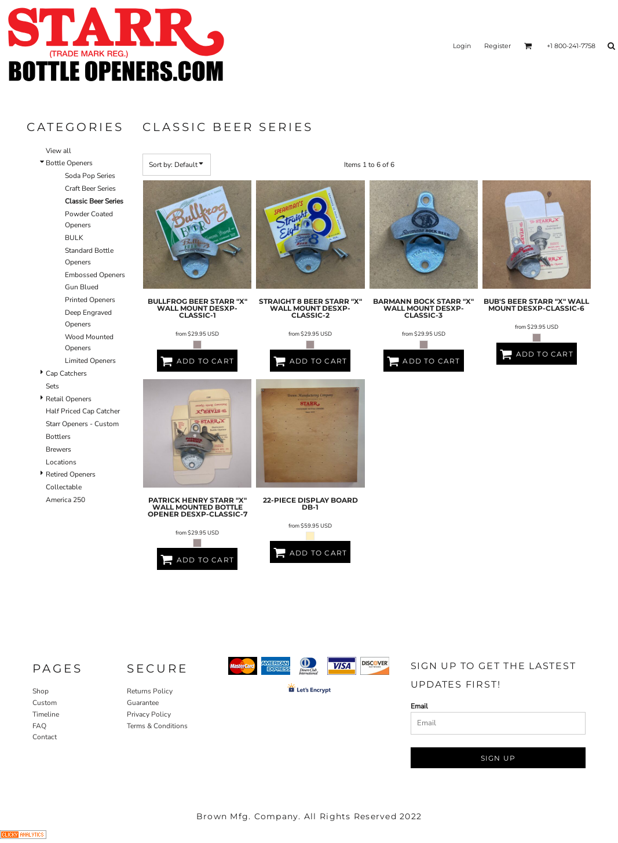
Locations (61, 462)
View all (58, 150)
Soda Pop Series (90, 175)
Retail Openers (69, 399)
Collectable (64, 487)
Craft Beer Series (90, 188)
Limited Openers (90, 360)
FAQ (39, 726)
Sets (52, 386)
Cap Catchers (66, 373)
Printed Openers (90, 299)
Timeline (45, 714)
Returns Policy (150, 691)
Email (419, 706)
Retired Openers (71, 474)
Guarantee (143, 702)
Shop (40, 691)
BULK (74, 237)
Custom (44, 702)
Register (497, 46)
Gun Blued (81, 287)
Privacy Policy (149, 714)
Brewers (58, 449)
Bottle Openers (69, 163)
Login (462, 46)
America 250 (65, 499)
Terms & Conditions (157, 726)
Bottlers (58, 436)
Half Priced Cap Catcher (83, 411)
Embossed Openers (95, 274)
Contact (44, 737)
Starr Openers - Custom (82, 423)
